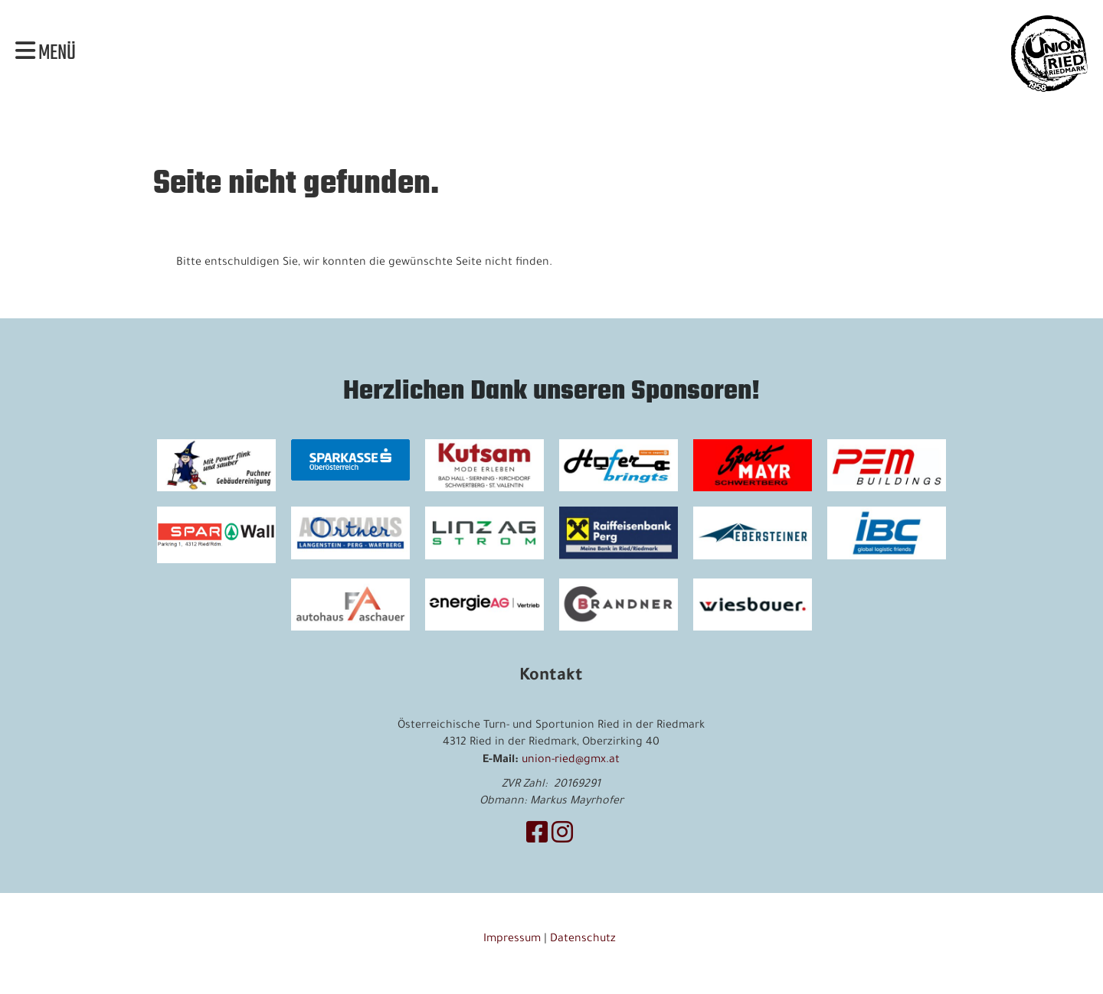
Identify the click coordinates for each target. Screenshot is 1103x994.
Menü (45, 53)
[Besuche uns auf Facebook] (537, 837)
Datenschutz (584, 940)
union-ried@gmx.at (571, 760)
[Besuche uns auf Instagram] (562, 837)
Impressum (512, 940)
